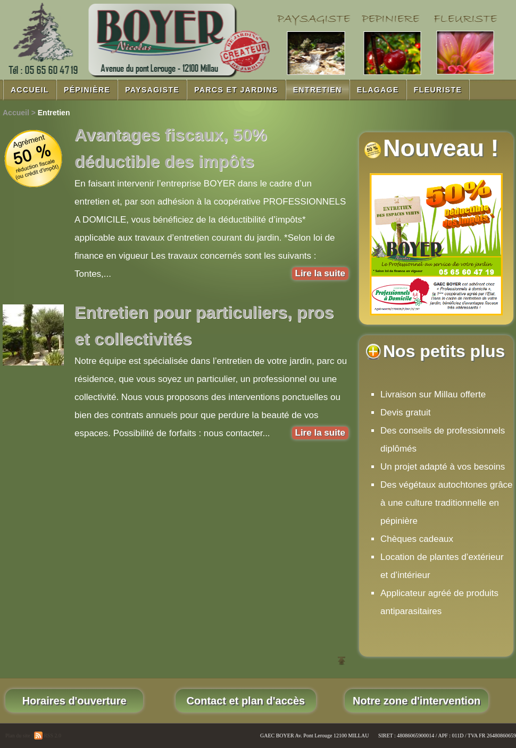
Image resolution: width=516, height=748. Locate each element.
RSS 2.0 (47, 735)
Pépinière (87, 90)
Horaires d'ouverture (74, 701)
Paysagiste (152, 90)
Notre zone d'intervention (416, 701)
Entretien (317, 90)
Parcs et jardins (236, 90)
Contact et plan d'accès (246, 701)
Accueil (30, 90)
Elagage (378, 90)
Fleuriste (438, 90)
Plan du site (17, 735)
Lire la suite (320, 273)
